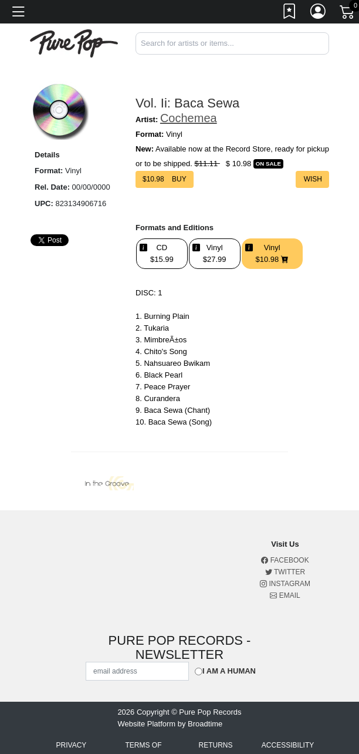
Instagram (285, 584)
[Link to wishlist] (290, 13)
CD (162, 253)
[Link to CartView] (348, 11)
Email (285, 595)
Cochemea (188, 118)
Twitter (285, 572)
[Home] (74, 42)
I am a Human (229, 671)
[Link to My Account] (318, 13)
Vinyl (214, 253)
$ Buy (165, 179)
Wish (312, 179)
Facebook (285, 560)
